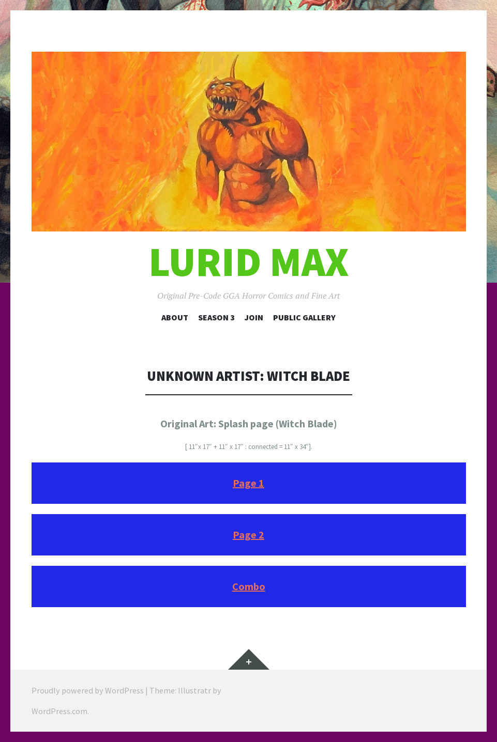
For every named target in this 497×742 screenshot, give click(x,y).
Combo (248, 586)
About (174, 317)
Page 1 (248, 482)
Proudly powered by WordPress (88, 690)
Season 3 (216, 317)
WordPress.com (59, 711)
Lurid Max (248, 261)
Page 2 (248, 534)
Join (254, 317)
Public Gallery (304, 317)
